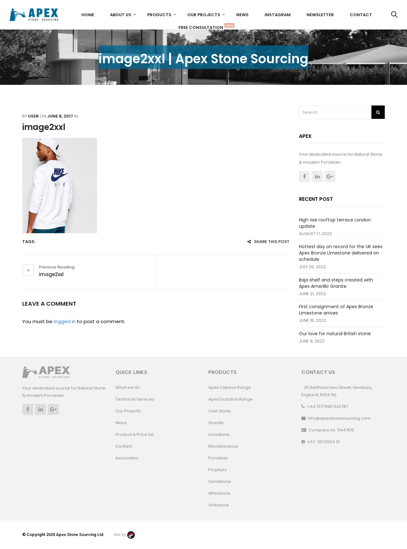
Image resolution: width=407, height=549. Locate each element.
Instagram (278, 15)
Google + (329, 176)
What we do (127, 387)
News (242, 15)
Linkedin (317, 176)
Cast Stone (219, 411)
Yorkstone (218, 505)
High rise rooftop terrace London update (335, 223)
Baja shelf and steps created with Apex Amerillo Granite (336, 283)
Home (87, 15)
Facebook (304, 176)
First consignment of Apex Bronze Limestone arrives (336, 309)
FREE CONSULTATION (203, 26)
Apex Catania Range (229, 387)
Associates (126, 458)
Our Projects (203, 15)
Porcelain (218, 458)
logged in (65, 321)
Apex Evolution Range (230, 399)
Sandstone (219, 481)
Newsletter (320, 15)
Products (159, 15)
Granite (216, 423)
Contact (361, 15)
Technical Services (134, 399)
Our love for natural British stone (335, 333)
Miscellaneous (223, 446)
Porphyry (217, 470)
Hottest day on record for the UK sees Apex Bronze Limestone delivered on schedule (341, 252)
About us (120, 15)
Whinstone (219, 493)
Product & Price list (134, 434)
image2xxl (44, 127)
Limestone (219, 434)
